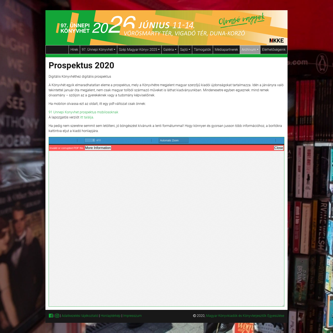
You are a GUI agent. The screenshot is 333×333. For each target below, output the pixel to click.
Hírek (74, 50)
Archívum (250, 50)
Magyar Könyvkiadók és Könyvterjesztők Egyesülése (245, 316)
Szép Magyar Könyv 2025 (139, 50)
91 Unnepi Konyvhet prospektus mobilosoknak (83, 112)
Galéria (169, 50)
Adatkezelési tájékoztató (80, 316)
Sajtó (185, 50)
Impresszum (132, 316)
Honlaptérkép (111, 316)
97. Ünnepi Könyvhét (98, 50)
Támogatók (202, 50)
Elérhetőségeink (274, 50)
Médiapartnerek (226, 50)
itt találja (86, 117)
